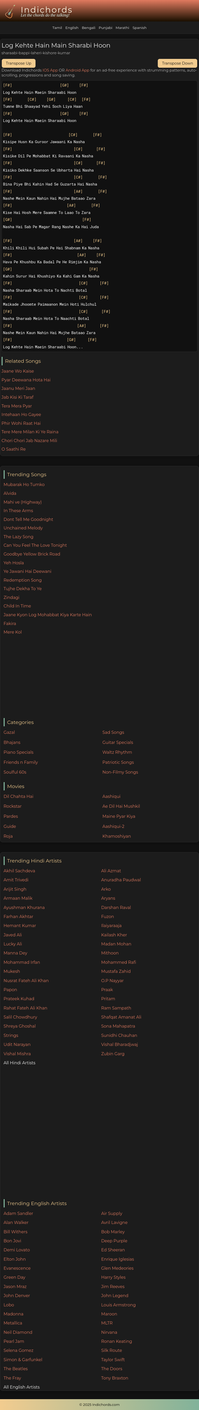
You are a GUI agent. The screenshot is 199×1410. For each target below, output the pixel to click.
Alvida (10, 493)
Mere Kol (13, 632)
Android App (77, 70)
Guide (10, 826)
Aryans (108, 898)
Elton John (15, 1259)
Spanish (139, 28)
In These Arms (18, 510)
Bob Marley (113, 1231)
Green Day (14, 1277)
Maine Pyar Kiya (118, 816)
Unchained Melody (23, 528)
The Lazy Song (18, 536)
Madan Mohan (116, 944)
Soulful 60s (15, 772)
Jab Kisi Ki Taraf (17, 397)
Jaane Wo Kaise (18, 371)
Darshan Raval (116, 907)
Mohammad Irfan (22, 962)
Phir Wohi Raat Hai (21, 423)
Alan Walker (16, 1222)
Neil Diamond (18, 1332)
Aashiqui (111, 796)
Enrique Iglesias (117, 1259)
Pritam (108, 998)
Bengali (88, 28)
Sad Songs (113, 732)
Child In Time (17, 606)
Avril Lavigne (114, 1222)
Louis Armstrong (118, 1305)
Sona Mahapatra (118, 1026)
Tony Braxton (114, 1378)
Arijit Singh (15, 889)
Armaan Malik (18, 898)
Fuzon (107, 916)
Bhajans (12, 742)
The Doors (111, 1368)
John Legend (114, 1295)
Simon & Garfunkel (23, 1359)
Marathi (122, 28)
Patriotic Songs (118, 762)
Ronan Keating (116, 1341)
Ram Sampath (116, 1008)
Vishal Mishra (17, 1053)
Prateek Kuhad (19, 998)
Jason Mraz (15, 1286)
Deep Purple (114, 1240)
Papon (10, 989)
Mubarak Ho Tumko (24, 484)
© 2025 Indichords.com (99, 1405)
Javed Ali (13, 935)
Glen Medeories (117, 1268)
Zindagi (11, 597)
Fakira (10, 623)
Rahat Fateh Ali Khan (25, 1008)
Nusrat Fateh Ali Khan (26, 980)
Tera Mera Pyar (17, 406)
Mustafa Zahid (116, 971)
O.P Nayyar (112, 980)
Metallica (13, 1323)
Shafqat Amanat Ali (121, 1017)
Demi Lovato (17, 1249)
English (72, 28)
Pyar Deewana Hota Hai (26, 379)
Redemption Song (23, 580)
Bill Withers (15, 1231)
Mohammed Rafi (118, 962)
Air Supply (111, 1213)
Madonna (14, 1314)
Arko (106, 889)
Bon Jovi (12, 1240)
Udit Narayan (17, 1044)
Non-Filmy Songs (120, 772)
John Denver (17, 1295)
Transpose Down (177, 63)
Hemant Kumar (20, 925)
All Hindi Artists (19, 1062)
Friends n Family (21, 762)
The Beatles (16, 1368)
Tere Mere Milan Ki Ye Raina (30, 431)
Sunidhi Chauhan (119, 1035)
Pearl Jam (14, 1341)
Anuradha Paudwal (121, 879)
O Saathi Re (14, 449)
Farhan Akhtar (18, 916)
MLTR (106, 1323)
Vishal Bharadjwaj (119, 1044)
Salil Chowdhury (20, 1017)
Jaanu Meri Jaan (18, 388)
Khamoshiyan (116, 836)
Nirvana (109, 1332)
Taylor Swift (113, 1359)
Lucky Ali (13, 944)
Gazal (9, 732)
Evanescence (17, 1268)
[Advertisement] (101, 677)
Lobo (9, 1305)
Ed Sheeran (113, 1249)
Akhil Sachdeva (19, 870)
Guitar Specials (117, 742)
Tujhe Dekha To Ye (23, 588)
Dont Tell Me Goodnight (28, 519)
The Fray (12, 1378)
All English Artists (22, 1387)
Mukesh (12, 971)
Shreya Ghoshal (20, 1026)
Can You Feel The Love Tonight (35, 545)
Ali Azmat (111, 870)
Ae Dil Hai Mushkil (121, 806)
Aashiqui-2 (113, 826)
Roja (8, 836)
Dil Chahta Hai (18, 796)
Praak (107, 989)
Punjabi (105, 28)
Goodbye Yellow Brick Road (32, 554)
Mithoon (110, 953)
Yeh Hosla (14, 562)
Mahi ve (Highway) (23, 502)
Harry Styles (113, 1277)
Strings (11, 1035)
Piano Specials (18, 752)
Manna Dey (15, 953)
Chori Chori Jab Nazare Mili (29, 440)
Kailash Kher (114, 935)
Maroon (109, 1314)
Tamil (57, 28)
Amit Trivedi (16, 879)
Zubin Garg (112, 1053)
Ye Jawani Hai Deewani (28, 571)
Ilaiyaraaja (111, 925)
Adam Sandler (18, 1213)
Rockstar (13, 806)
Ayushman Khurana (24, 907)
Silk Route (111, 1350)
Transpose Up (18, 63)
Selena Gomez (18, 1350)
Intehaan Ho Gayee (21, 414)
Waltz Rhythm (117, 752)
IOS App (50, 70)
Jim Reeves (112, 1286)
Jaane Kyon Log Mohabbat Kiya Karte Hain (48, 614)
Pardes (11, 816)
